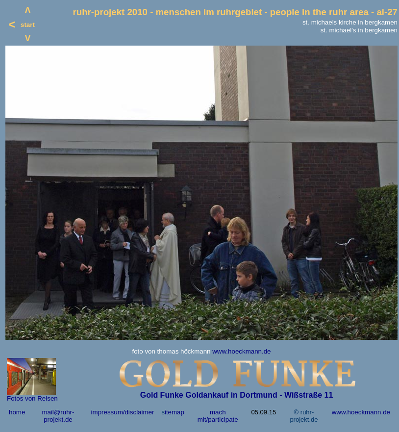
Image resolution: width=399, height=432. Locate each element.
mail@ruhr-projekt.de (58, 415)
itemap (174, 412)
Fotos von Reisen (32, 398)
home (17, 412)
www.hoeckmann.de (241, 351)
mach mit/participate (218, 415)
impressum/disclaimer (122, 412)
